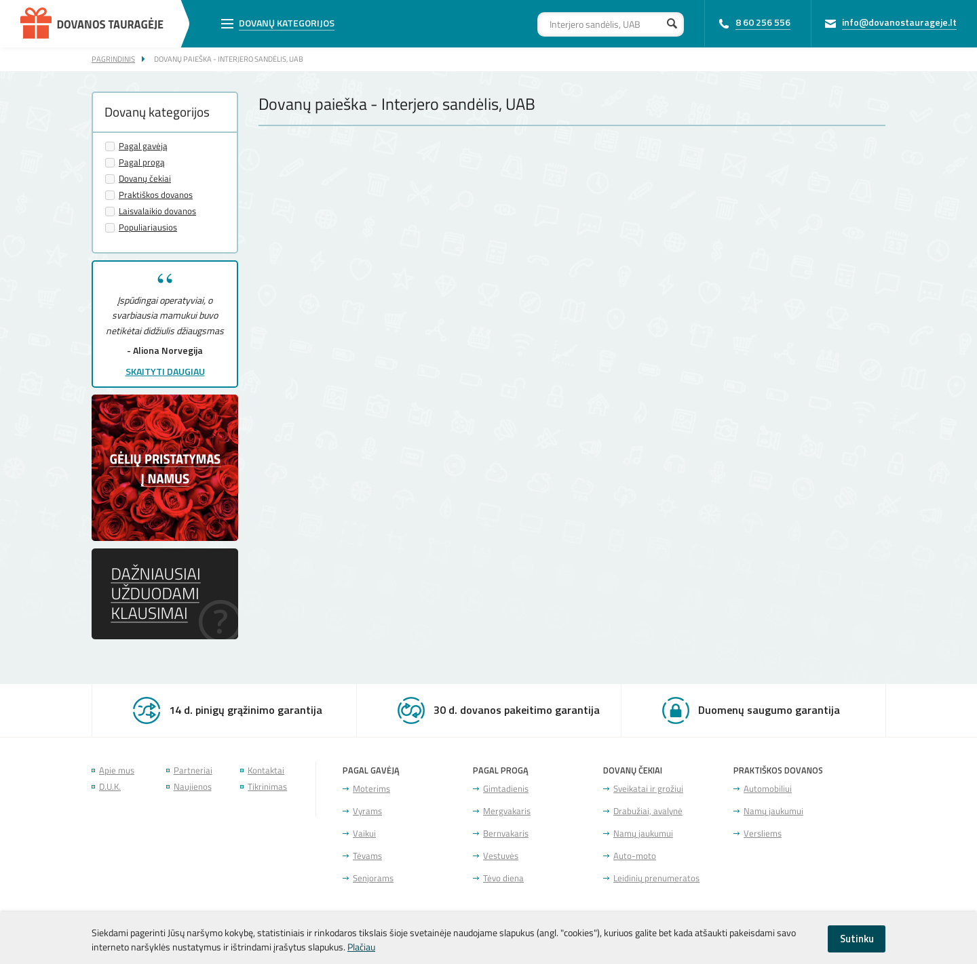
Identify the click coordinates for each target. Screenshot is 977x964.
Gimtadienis (506, 788)
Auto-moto (634, 855)
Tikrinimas (267, 786)
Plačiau (361, 947)
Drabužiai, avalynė (648, 811)
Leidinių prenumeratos (656, 878)
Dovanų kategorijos (286, 23)
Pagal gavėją (143, 146)
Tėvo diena (503, 878)
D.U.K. (110, 786)
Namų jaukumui (643, 833)
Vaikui (364, 833)
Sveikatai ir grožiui (648, 788)
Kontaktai (266, 770)
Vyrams (367, 811)
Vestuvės (500, 855)
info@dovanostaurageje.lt (899, 22)
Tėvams (367, 855)
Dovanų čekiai (145, 178)
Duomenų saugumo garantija (769, 710)
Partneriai (193, 770)
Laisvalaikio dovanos (157, 211)
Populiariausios (148, 227)
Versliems (763, 833)
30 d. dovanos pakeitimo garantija (517, 710)
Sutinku (857, 938)
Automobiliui (768, 788)
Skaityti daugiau (165, 371)
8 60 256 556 (762, 22)
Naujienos (193, 786)
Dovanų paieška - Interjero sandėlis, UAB (228, 58)
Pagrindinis (113, 58)
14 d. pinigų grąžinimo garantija (245, 710)
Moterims (371, 788)
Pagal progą (142, 162)
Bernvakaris (506, 833)
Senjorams (373, 878)
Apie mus (116, 770)
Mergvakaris (507, 811)
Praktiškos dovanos (156, 194)
